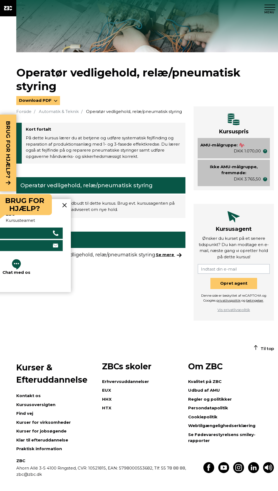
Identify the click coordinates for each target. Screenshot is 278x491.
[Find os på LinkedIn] (253, 471)
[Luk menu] (270, 8)
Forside (23, 111)
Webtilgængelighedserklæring (221, 425)
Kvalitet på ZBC (205, 381)
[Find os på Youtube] (223, 471)
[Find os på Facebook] (208, 471)
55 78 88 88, (173, 468)
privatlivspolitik (228, 300)
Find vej (24, 413)
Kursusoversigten (35, 404)
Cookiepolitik (202, 416)
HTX (106, 407)
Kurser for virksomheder (43, 422)
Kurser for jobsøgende (41, 431)
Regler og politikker (210, 399)
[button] (265, 151)
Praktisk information (39, 448)
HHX (107, 399)
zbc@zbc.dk (29, 474)
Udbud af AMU (204, 390)
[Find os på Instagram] (238, 471)
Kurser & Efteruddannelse (51, 374)
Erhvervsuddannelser (125, 381)
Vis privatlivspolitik (233, 310)
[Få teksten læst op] (268, 471)
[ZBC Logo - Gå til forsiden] (8, 8)
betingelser (254, 300)
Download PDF (36, 100)
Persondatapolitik (208, 407)
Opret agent (233, 283)
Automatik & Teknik (59, 111)
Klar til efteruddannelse (42, 440)
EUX (106, 390)
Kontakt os (28, 395)
